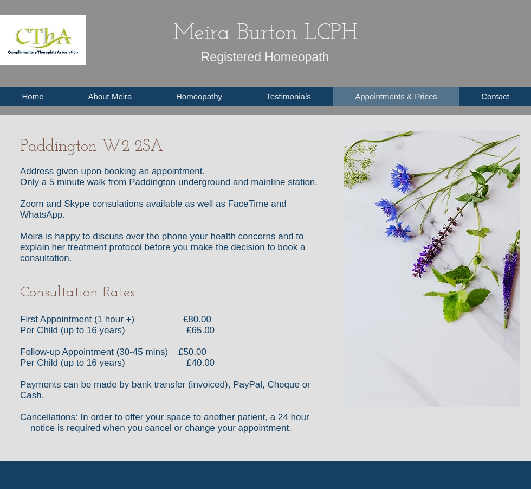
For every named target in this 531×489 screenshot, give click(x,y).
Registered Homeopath (265, 57)
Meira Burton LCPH (265, 33)
